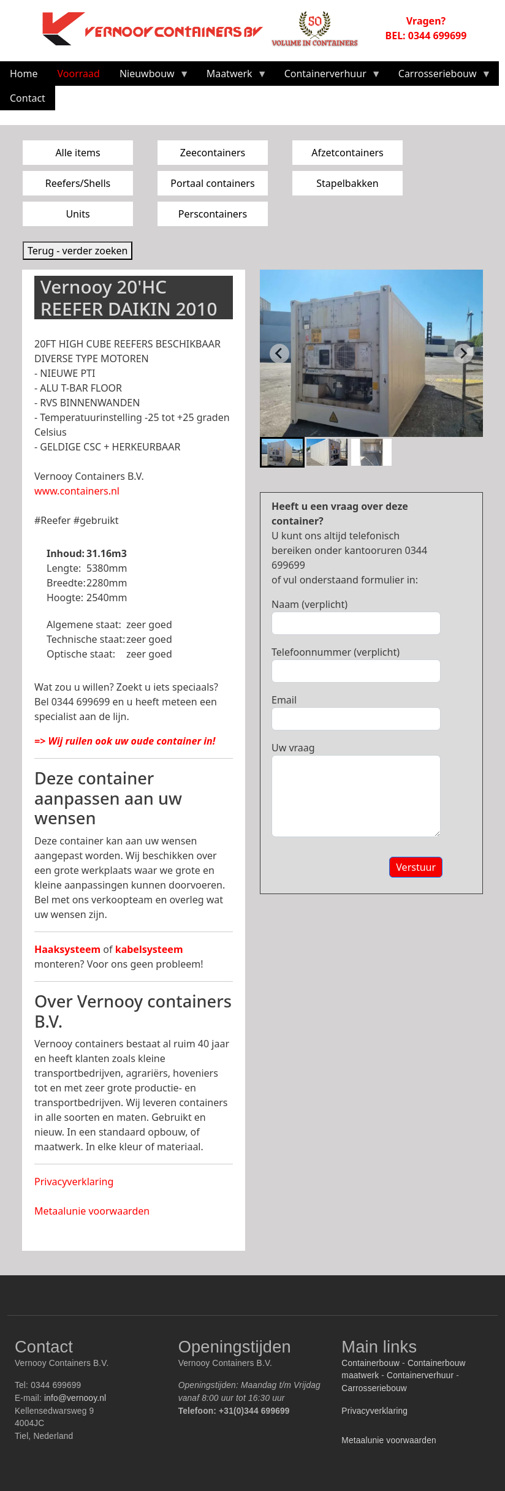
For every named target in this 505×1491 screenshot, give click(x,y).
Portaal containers (212, 183)
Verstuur (416, 867)
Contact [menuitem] (27, 98)
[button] (282, 452)
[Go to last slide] (279, 353)
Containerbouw (370, 1363)
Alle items (77, 152)
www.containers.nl (77, 491)
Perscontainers (212, 214)
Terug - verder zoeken (77, 250)
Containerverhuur (420, 1375)
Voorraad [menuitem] (79, 73)
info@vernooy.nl (75, 1398)
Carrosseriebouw (374, 1388)
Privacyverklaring (73, 1181)
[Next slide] (463, 353)
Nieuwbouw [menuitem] (149, 76)
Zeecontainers (213, 152)
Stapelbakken (347, 183)
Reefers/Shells (77, 183)
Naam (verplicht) (309, 604)
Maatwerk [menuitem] (232, 76)
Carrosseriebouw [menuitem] (440, 76)
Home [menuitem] (24, 73)
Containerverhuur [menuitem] (328, 76)
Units (77, 214)
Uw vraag (293, 747)
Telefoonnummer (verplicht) (335, 652)
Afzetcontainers (347, 152)
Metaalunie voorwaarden (92, 1211)
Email (284, 700)
